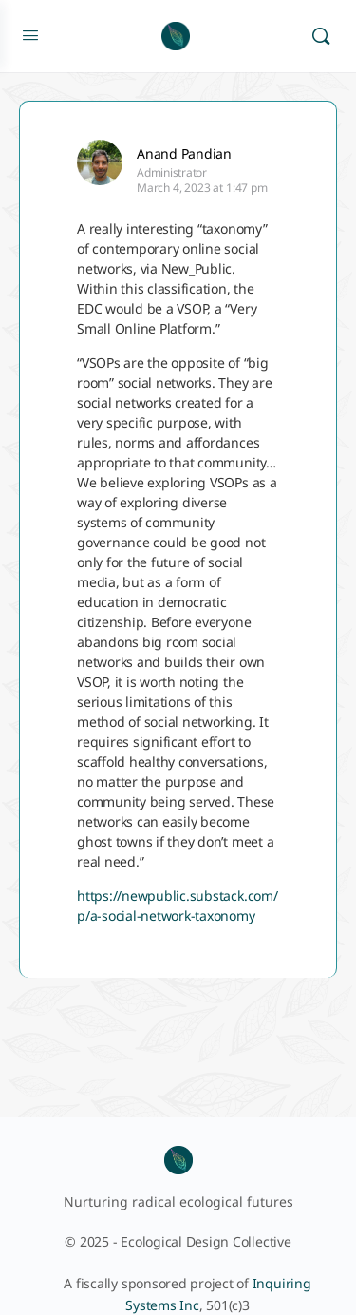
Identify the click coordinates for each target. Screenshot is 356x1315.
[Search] (320, 36)
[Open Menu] (30, 34)
